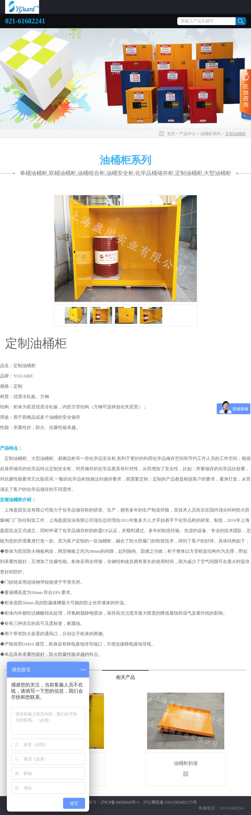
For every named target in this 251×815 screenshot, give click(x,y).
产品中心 (187, 133)
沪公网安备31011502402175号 (170, 802)
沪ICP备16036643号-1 (121, 802)
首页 (171, 133)
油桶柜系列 (210, 133)
